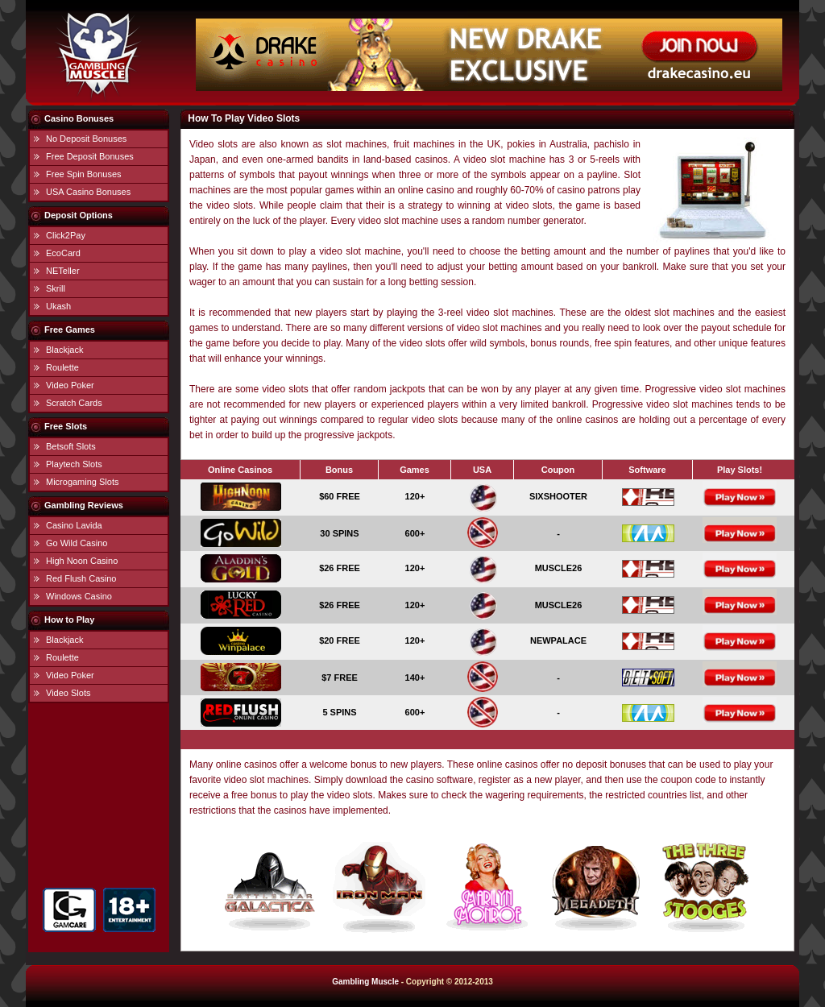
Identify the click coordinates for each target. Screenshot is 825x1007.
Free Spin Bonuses (84, 174)
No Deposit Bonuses (86, 138)
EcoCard (63, 253)
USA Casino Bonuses (88, 192)
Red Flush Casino (81, 578)
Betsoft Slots (71, 446)
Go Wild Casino (76, 543)
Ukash (58, 306)
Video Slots (68, 693)
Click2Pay (65, 235)
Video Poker (70, 385)
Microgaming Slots (82, 482)
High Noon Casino (82, 561)
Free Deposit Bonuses (90, 156)
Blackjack (64, 349)
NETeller (63, 271)
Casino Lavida (74, 525)
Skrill (55, 288)
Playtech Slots (74, 464)
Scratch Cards (74, 403)
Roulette (62, 367)
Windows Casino (79, 596)
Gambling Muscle (365, 981)
